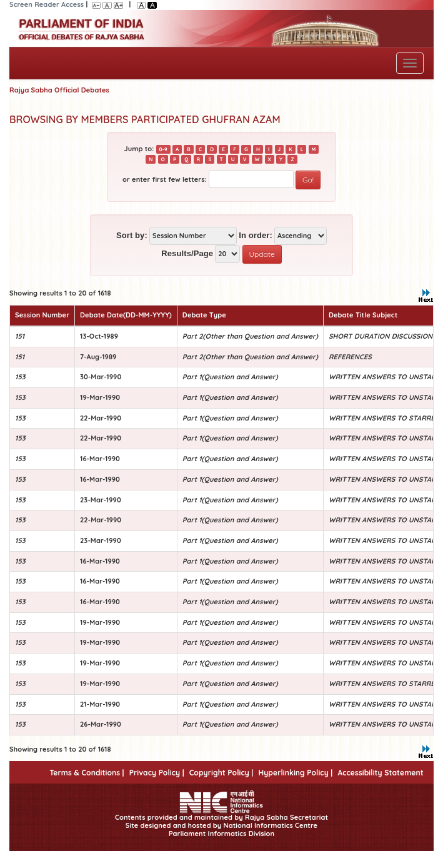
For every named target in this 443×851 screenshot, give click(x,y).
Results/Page (187, 253)
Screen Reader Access (46, 4)
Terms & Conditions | (86, 772)
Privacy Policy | (156, 772)
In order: (255, 235)
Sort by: (131, 235)
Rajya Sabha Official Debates (59, 90)
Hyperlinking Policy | (295, 772)
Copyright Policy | (221, 772)
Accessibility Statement (380, 772)
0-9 (163, 149)
